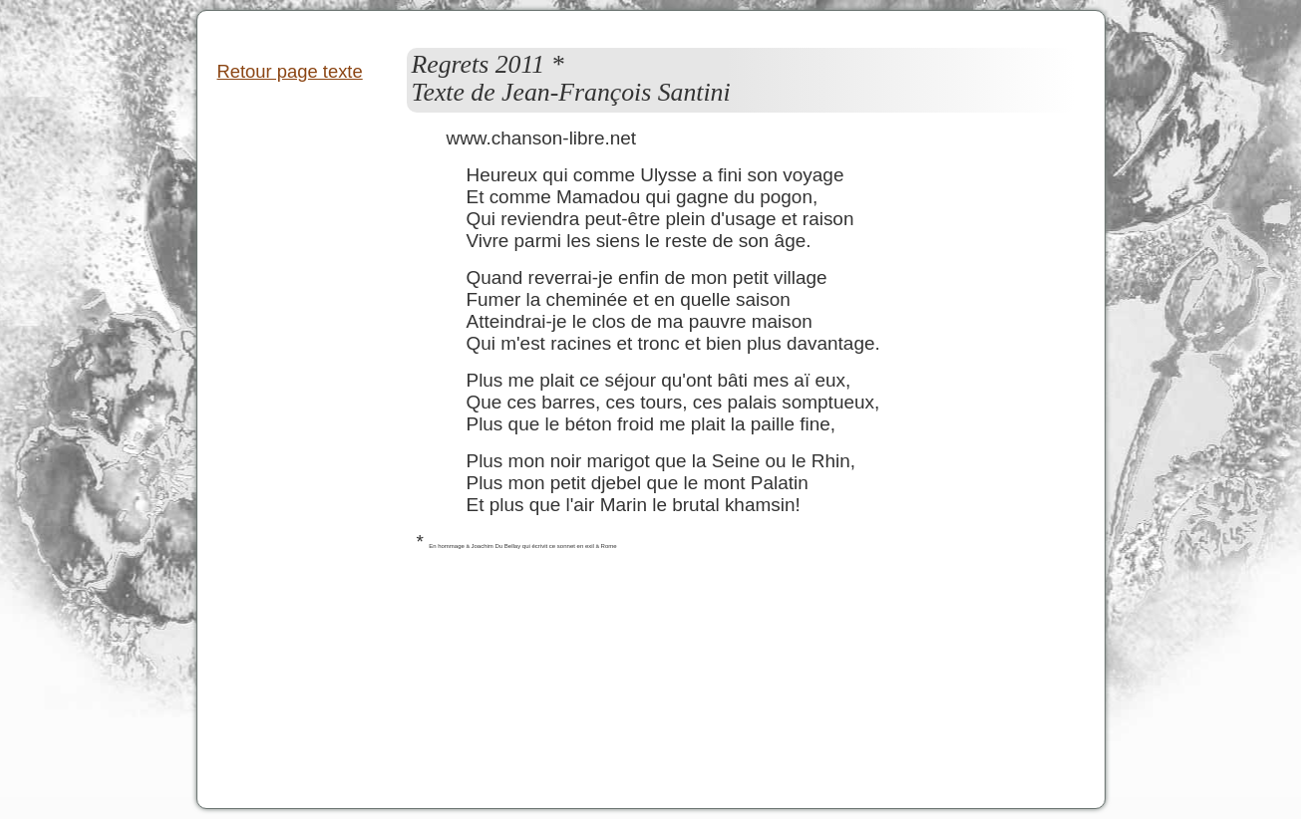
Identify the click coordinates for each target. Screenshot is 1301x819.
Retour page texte (290, 71)
